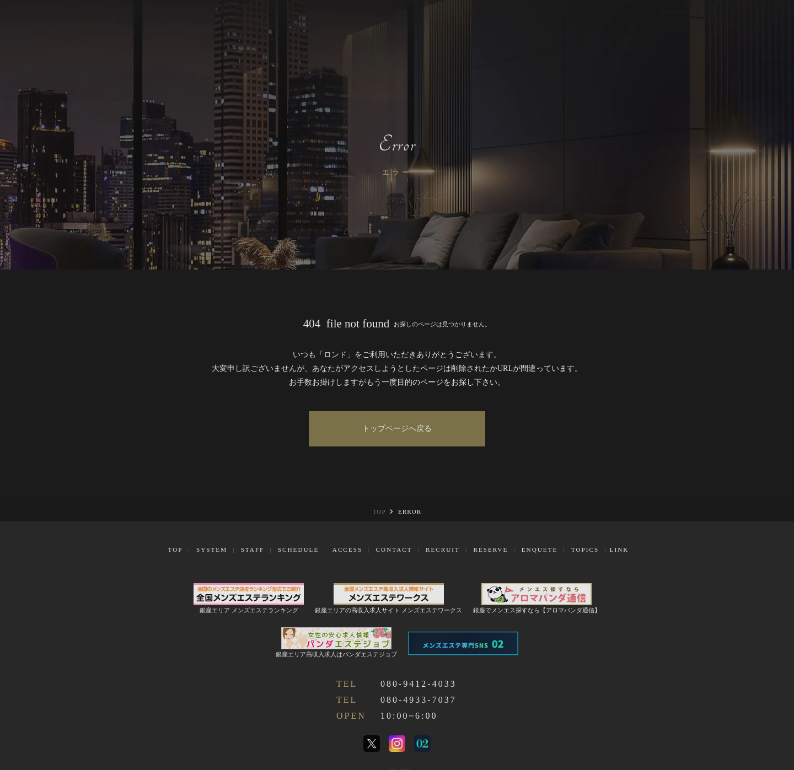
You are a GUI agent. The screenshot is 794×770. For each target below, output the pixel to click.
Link (619, 549)
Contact (394, 549)
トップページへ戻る (397, 428)
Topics (585, 549)
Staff (253, 549)
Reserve (490, 549)
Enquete (540, 549)
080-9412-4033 (418, 683)
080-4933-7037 (418, 699)
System (211, 549)
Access (347, 549)
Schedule (298, 549)
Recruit (443, 549)
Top (175, 549)
